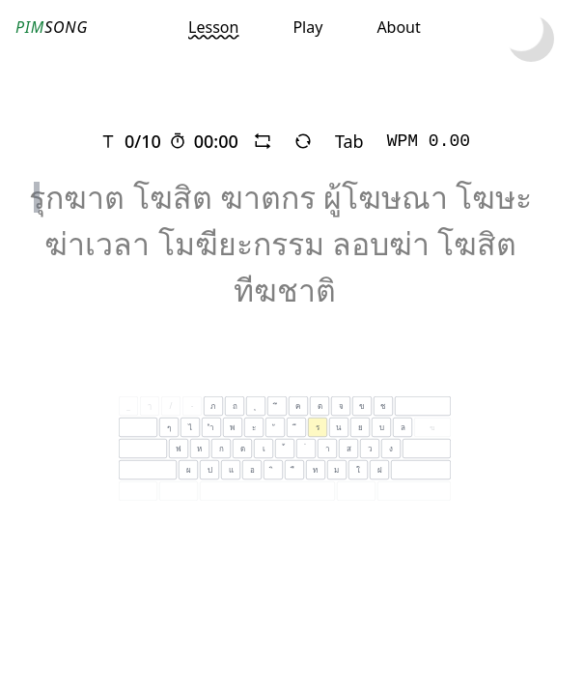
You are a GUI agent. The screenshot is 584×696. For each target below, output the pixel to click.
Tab (349, 141)
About (398, 27)
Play (307, 27)
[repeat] (262, 141)
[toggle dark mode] (531, 38)
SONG (51, 27)
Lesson (213, 27)
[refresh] (303, 141)
